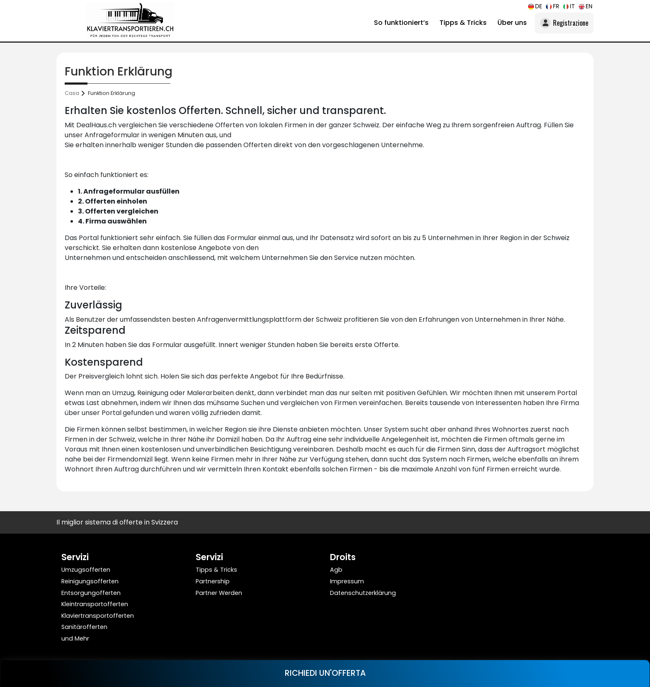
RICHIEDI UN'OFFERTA (325, 673)
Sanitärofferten (84, 627)
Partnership (213, 581)
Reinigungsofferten (90, 581)
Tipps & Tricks (463, 22)
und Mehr (75, 638)
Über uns (512, 22)
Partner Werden (219, 593)
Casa (72, 93)
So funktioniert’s (401, 22)
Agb (336, 570)
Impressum (347, 581)
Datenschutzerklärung (363, 593)
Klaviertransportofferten (97, 616)
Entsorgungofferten (91, 593)
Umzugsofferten (85, 570)
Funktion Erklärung (111, 93)
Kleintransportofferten (94, 604)
